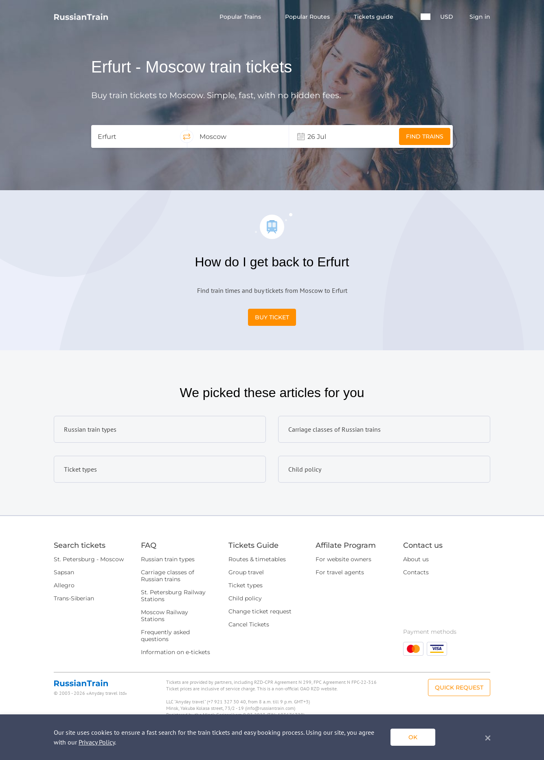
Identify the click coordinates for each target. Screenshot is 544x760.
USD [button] (446, 16)
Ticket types (245, 585)
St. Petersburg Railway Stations (173, 596)
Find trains (424, 136)
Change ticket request (260, 611)
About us (416, 559)
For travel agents (340, 572)
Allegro (64, 585)
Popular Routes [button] (308, 16)
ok (412, 737)
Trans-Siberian (74, 598)
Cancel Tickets (248, 624)
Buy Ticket (272, 317)
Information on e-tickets (175, 652)
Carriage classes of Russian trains (167, 576)
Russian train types (168, 559)
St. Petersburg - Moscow (89, 559)
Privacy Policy (97, 742)
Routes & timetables (257, 559)
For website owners (343, 559)
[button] (425, 16)
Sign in (479, 16)
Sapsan (64, 572)
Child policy (245, 598)
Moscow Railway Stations (164, 615)
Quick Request (459, 687)
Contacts (416, 572)
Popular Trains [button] (241, 16)
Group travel (246, 572)
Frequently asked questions (165, 635)
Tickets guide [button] (374, 16)
